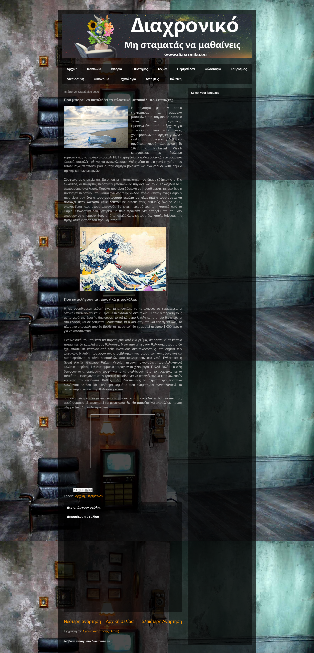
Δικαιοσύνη (75, 79)
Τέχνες (163, 69)
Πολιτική (175, 79)
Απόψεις (152, 79)
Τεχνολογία (127, 79)
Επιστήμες (140, 69)
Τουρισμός (239, 69)
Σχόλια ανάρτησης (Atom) (101, 631)
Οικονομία (101, 79)
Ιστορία (116, 69)
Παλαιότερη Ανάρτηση (160, 621)
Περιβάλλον (186, 69)
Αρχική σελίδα (120, 621)
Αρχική (72, 69)
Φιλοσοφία (213, 69)
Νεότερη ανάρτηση (82, 621)
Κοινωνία (94, 69)
